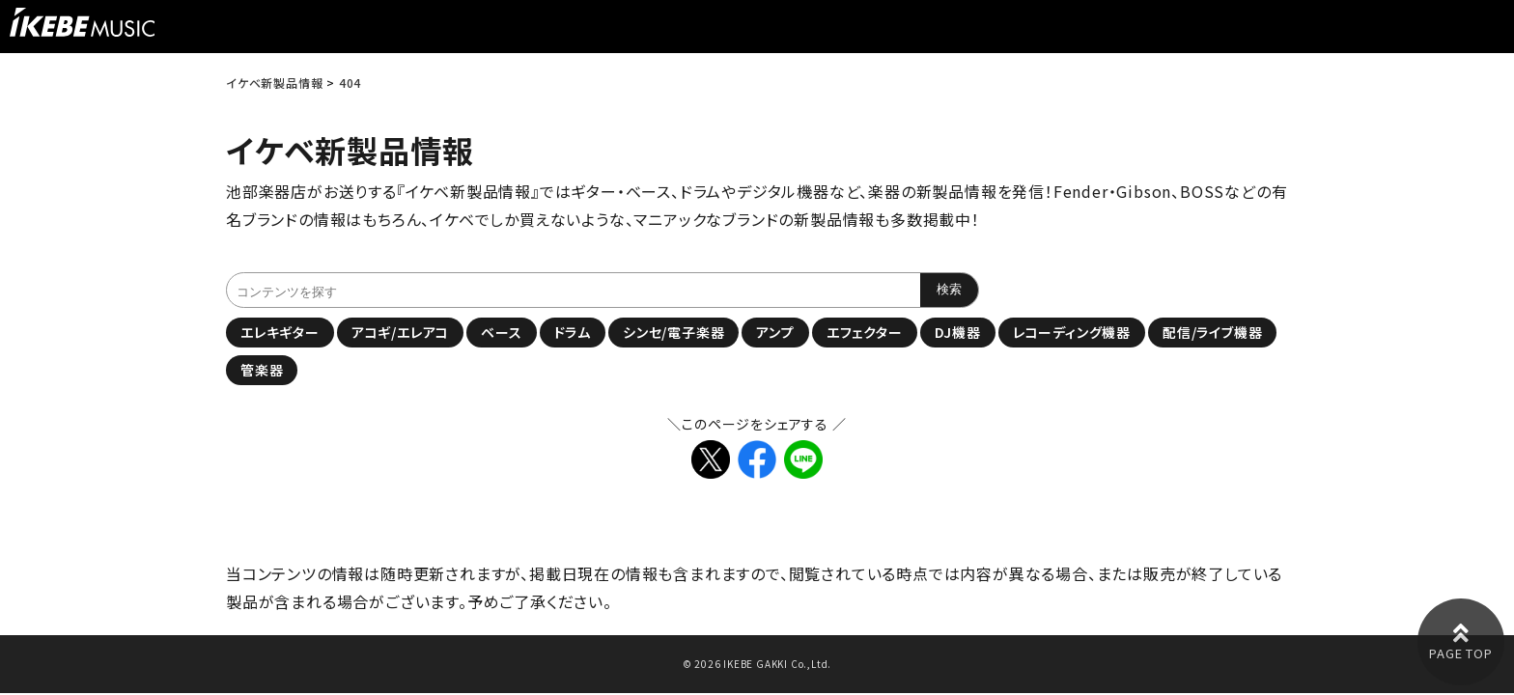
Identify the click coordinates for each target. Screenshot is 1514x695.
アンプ (775, 332)
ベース (501, 332)
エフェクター (865, 332)
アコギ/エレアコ (400, 332)
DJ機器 (958, 332)
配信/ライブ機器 (1212, 332)
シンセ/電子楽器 (673, 332)
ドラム (572, 332)
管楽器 (261, 369)
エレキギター (280, 332)
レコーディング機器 (1072, 332)
